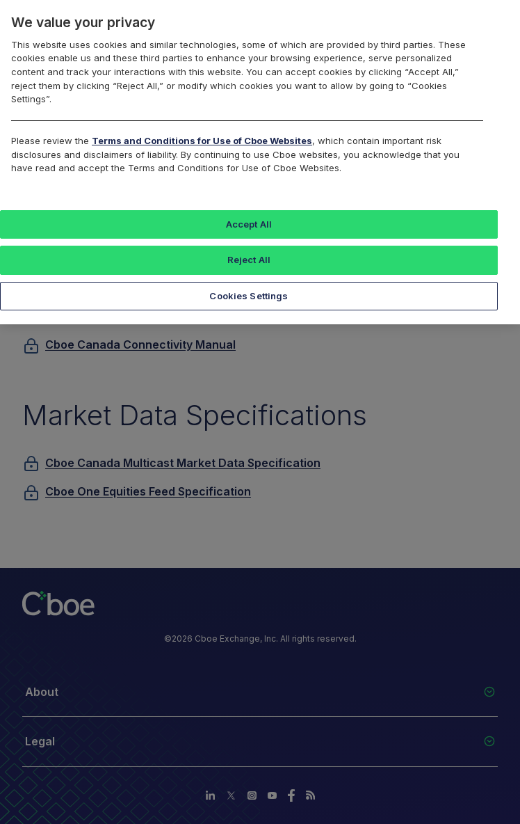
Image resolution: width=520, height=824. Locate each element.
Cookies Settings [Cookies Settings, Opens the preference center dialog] (248, 295)
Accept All (249, 224)
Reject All (248, 259)
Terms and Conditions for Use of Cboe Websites (202, 140)
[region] (260, 162)
